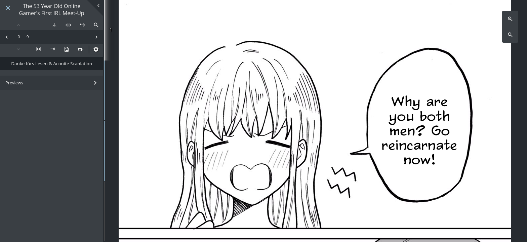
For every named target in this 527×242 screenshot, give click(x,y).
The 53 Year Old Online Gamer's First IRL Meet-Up (51, 10)
